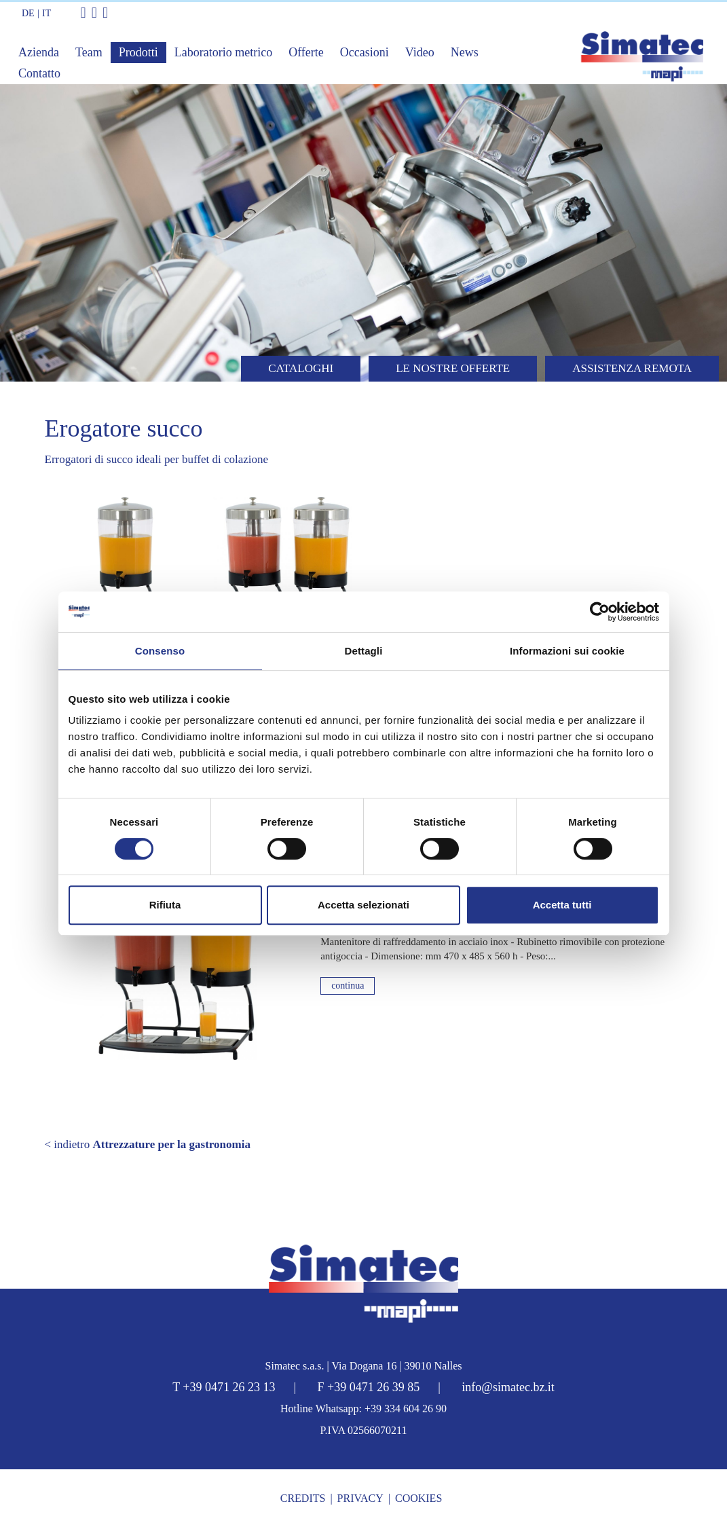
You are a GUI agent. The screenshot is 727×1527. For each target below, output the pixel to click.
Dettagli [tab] (364, 651)
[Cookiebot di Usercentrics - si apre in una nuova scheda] (599, 612)
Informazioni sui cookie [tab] (567, 651)
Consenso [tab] (160, 651)
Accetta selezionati (363, 904)
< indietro (147, 1144)
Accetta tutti (562, 904)
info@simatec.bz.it (508, 1387)
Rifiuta (165, 904)
